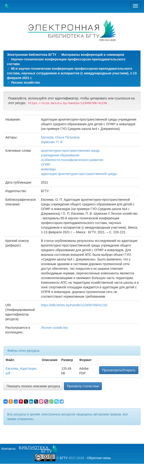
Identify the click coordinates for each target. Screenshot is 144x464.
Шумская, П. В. (52, 142)
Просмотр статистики (83, 386)
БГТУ (64, 458)
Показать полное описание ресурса (33, 386)
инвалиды (48, 169)
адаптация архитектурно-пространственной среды (79, 174)
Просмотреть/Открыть (118, 370)
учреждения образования (60, 155)
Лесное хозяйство (25, 82)
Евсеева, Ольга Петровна (60, 137)
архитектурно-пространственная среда (70, 150)
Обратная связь (99, 458)
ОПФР (45, 164)
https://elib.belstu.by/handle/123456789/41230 (74, 305)
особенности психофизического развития (72, 160)
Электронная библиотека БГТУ (31, 54)
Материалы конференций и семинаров (92, 54)
